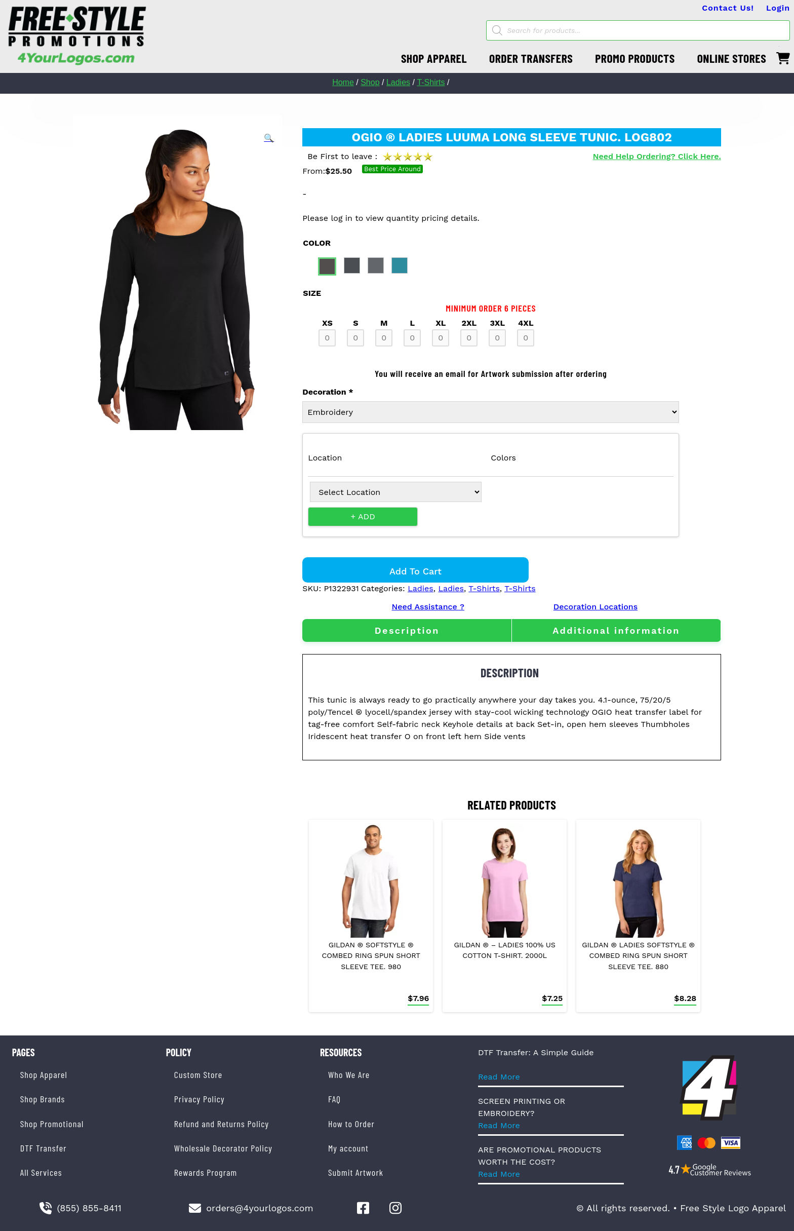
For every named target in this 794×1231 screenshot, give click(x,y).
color (317, 243)
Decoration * (327, 392)
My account (348, 1147)
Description (407, 630)
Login (778, 8)
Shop (370, 82)
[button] (269, 138)
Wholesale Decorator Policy (223, 1147)
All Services (41, 1172)
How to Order (351, 1123)
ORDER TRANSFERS (531, 58)
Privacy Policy (199, 1098)
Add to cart (415, 571)
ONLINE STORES (732, 58)
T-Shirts (431, 82)
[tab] (406, 630)
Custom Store (198, 1074)
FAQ (334, 1098)
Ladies (398, 82)
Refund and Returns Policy (221, 1123)
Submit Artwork (355, 1172)
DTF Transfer (43, 1147)
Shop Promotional (52, 1123)
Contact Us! (728, 8)
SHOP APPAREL (434, 58)
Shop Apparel (43, 1074)
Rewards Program (205, 1172)
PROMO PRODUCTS (634, 58)
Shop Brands (42, 1098)
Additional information (616, 630)
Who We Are (349, 1074)
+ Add (363, 516)
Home (343, 82)
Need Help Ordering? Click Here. (657, 156)
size (312, 293)
